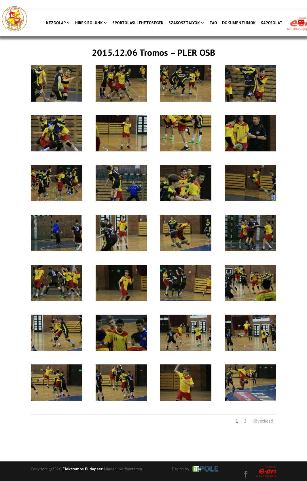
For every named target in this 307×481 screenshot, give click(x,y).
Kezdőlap (56, 23)
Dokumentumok (239, 23)
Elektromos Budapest (82, 469)
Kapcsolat (272, 23)
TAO (213, 23)
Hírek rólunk (89, 23)
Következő (262, 421)
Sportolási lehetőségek (138, 23)
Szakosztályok (184, 23)
